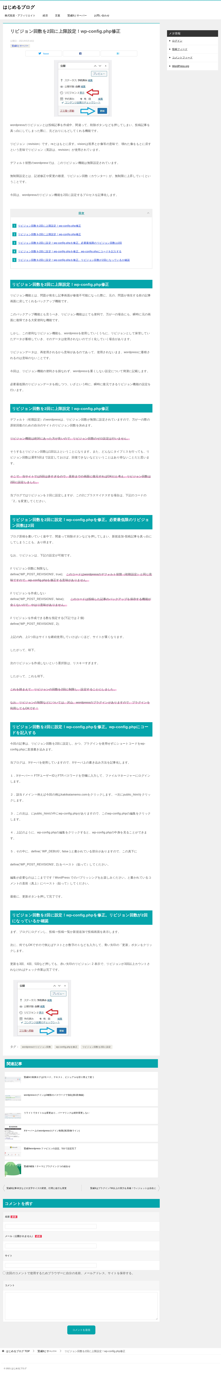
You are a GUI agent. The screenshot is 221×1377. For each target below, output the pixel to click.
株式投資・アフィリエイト (20, 15)
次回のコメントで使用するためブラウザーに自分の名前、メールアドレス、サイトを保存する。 (70, 1273)
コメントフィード (182, 57)
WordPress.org (180, 66)
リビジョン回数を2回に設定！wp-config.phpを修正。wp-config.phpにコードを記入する (69, 251)
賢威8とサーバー (77, 15)
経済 (45, 15)
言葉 (57, 15)
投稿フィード (179, 49)
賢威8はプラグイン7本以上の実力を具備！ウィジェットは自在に (123, 1188)
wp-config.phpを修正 (66, 1047)
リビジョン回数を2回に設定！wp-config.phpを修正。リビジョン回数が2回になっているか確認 (74, 260)
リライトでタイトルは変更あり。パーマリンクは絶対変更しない (57, 1113)
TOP (18, 1351)
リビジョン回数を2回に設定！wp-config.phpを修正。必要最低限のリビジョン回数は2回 (70, 242)
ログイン (177, 40)
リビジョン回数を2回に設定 (96, 1047)
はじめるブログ (22, 6)
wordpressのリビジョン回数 (36, 1047)
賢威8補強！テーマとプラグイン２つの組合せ (47, 1166)
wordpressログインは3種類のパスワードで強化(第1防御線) (54, 1095)
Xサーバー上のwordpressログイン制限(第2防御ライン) (52, 1130)
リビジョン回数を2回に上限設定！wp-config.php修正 (49, 225)
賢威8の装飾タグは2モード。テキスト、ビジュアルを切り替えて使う (59, 1077)
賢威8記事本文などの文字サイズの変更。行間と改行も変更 (37, 1188)
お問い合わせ (101, 15)
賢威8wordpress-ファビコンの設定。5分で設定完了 (50, 1148)
